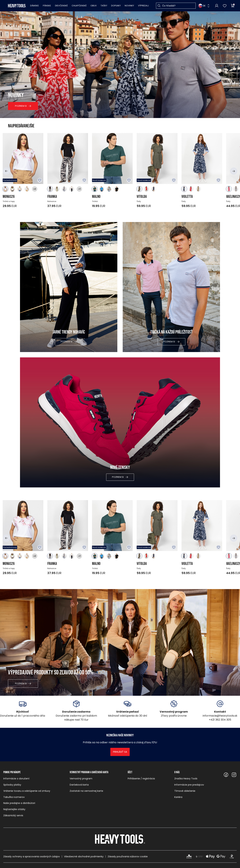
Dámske (34, 5)
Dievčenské (61, 5)
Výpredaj (143, 5)
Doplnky (116, 5)
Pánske (47, 5)
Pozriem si (21, 105)
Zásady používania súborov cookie (128, 856)
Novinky (129, 5)
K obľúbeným (39, 180)
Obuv (93, 5)
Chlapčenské (79, 5)
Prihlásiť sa (120, 751)
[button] (6, 171)
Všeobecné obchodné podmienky (84, 856)
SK (202, 6)
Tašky (104, 5)
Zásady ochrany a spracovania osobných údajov (31, 856)
